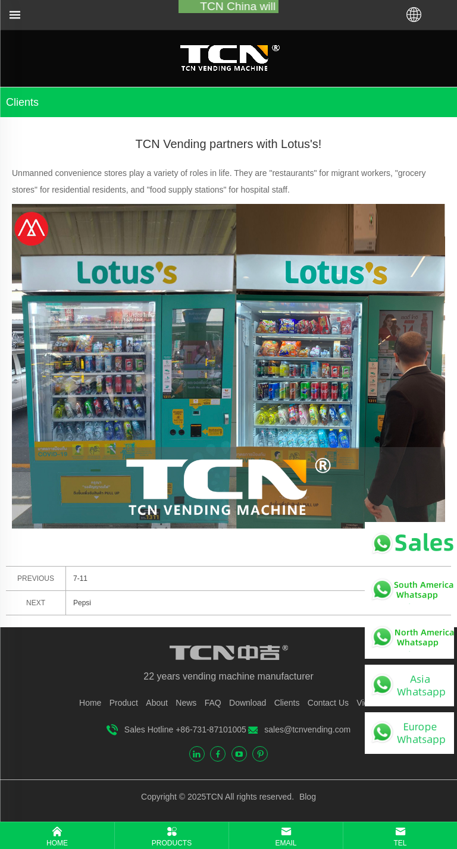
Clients (287, 703)
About (157, 703)
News (186, 703)
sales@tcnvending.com (307, 729)
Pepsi (82, 603)
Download (247, 703)
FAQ (213, 703)
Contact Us (328, 703)
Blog (306, 796)
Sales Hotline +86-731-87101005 (185, 729)
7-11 (80, 578)
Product (123, 703)
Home (90, 703)
